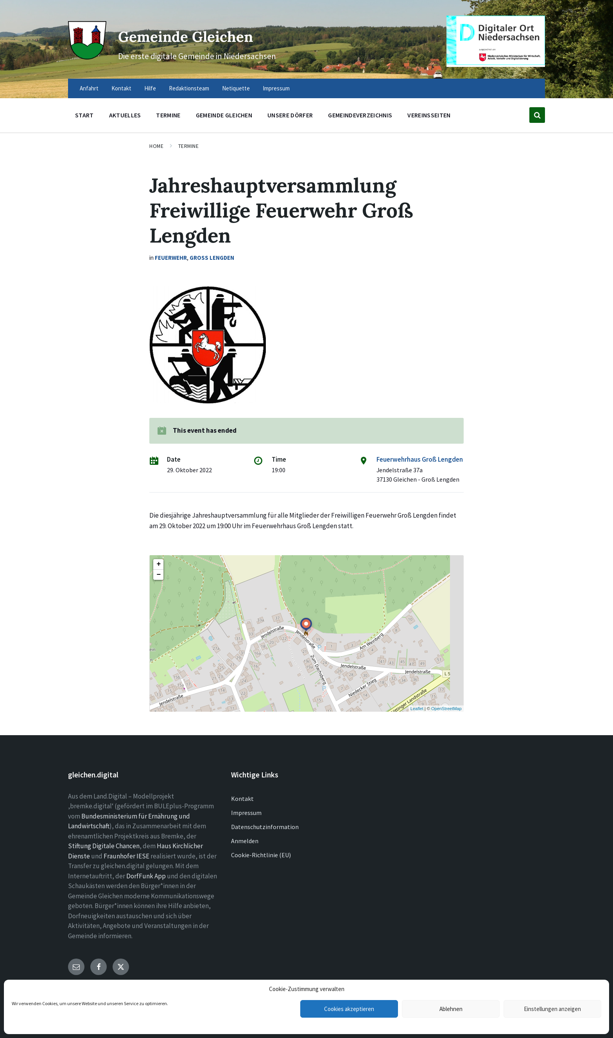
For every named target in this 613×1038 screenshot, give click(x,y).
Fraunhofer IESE (126, 856)
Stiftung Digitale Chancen (104, 846)
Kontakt (242, 798)
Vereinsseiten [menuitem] (428, 115)
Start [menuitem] (84, 115)
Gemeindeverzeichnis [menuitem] (360, 115)
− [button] (158, 574)
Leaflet (416, 708)
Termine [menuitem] (168, 115)
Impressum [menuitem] (276, 88)
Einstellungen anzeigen (552, 1009)
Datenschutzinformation (265, 827)
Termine (188, 145)
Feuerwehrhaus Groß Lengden (419, 459)
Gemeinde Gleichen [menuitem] (224, 115)
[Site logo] (85, 55)
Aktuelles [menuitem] (125, 115)
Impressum (246, 813)
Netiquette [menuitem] (236, 88)
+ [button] (158, 564)
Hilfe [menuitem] (150, 88)
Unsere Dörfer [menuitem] (290, 115)
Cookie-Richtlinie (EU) (261, 855)
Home (156, 145)
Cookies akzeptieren (349, 1009)
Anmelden (244, 841)
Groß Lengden (212, 257)
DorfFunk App (146, 876)
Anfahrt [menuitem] (89, 88)
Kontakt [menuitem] (121, 88)
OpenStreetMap (446, 708)
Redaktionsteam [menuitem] (189, 88)
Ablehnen (450, 1009)
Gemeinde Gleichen (208, 34)
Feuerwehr (171, 257)
